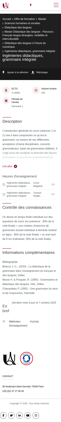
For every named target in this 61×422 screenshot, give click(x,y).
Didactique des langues (18, 27)
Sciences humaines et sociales (22, 23)
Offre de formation (24, 19)
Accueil (6, 19)
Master (42, 19)
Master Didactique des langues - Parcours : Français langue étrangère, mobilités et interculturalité (28, 35)
